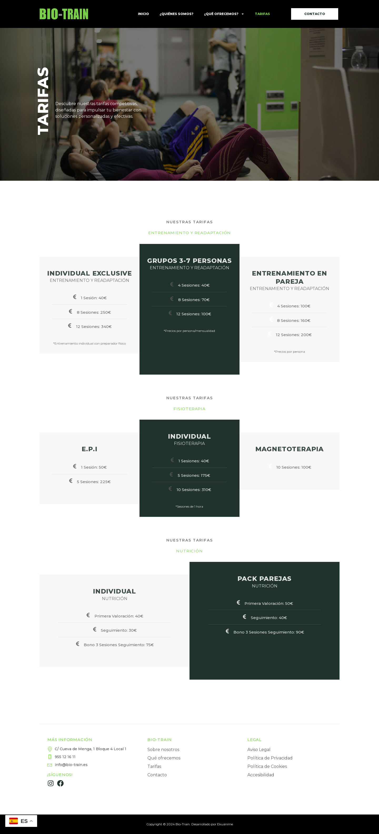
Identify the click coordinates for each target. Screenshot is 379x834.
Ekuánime (225, 824)
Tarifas (262, 14)
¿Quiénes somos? (176, 14)
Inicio (143, 14)
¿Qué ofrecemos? (224, 14)
